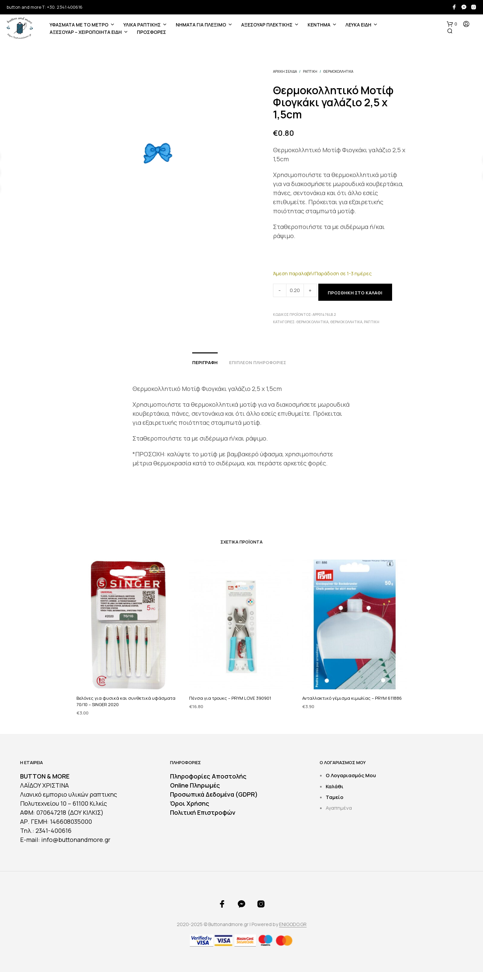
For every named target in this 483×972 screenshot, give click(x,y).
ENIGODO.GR (293, 924)
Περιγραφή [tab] (205, 362)
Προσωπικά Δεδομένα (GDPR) (214, 794)
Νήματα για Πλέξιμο (201, 24)
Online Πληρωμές (195, 785)
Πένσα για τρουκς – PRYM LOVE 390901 (231, 693)
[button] (452, 24)
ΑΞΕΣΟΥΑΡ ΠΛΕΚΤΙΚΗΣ (266, 24)
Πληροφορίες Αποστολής (208, 776)
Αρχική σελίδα (285, 71)
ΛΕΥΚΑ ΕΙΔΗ (358, 24)
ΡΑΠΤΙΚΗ (310, 71)
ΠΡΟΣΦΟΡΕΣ (151, 32)
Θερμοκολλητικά (338, 71)
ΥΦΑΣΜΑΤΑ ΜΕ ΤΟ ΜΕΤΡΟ (79, 24)
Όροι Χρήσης (189, 803)
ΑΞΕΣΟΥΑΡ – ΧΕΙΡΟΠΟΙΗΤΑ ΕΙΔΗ (86, 32)
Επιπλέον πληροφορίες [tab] (257, 362)
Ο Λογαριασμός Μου (351, 775)
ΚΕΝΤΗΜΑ (319, 24)
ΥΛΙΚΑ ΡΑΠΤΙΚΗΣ (142, 24)
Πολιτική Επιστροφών (202, 812)
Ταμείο (334, 797)
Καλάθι (334, 786)
